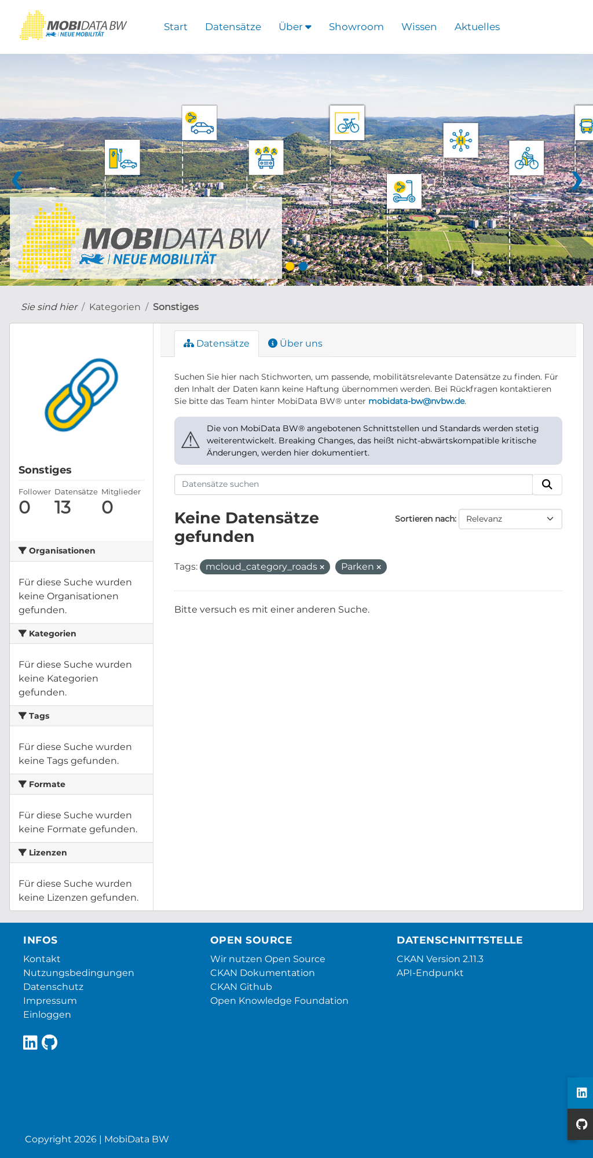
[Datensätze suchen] (353, 484)
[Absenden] (547, 484)
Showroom (356, 26)
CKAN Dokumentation (262, 972)
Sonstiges (176, 306)
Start (176, 26)
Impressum (50, 1000)
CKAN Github (241, 986)
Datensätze (233, 26)
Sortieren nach (425, 519)
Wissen (419, 26)
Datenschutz (53, 986)
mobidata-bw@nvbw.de (416, 401)
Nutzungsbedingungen (78, 972)
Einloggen (47, 1014)
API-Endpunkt (430, 972)
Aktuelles (477, 26)
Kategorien (115, 306)
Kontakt (42, 958)
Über (295, 26)
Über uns (295, 343)
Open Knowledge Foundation (279, 1000)
